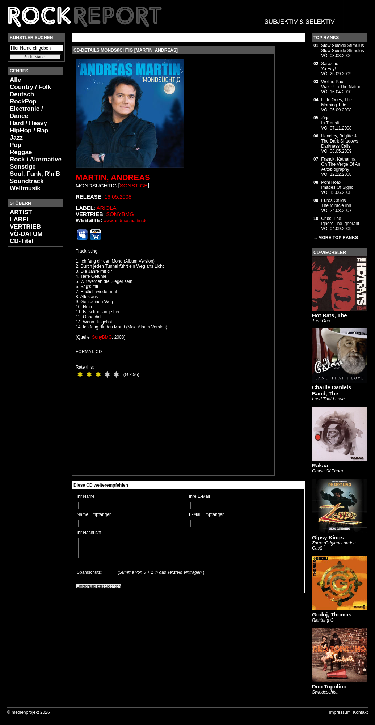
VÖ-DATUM (26, 233)
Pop (15, 144)
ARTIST (21, 212)
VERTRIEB (25, 226)
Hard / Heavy (28, 123)
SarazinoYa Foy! (329, 66)
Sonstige (23, 166)
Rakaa (320, 465)
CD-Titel (21, 241)
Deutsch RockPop (23, 98)
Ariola (107, 208)
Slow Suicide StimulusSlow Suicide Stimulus (342, 48)
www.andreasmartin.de (126, 220)
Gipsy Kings (328, 537)
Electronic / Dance (26, 112)
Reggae (21, 152)
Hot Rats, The (329, 315)
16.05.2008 (117, 197)
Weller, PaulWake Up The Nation (341, 84)
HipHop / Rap (29, 130)
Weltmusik (25, 188)
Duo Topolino (329, 686)
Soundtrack (27, 181)
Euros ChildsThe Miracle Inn (336, 203)
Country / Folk (30, 87)
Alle (15, 79)
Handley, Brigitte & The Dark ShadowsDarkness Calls (339, 141)
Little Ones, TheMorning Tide (336, 102)
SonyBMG (120, 214)
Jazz (16, 137)
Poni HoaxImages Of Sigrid (337, 185)
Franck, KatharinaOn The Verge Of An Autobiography (340, 164)
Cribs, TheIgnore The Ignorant (340, 221)
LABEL (20, 219)
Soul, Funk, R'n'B (35, 173)
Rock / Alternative (36, 159)
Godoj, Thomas (331, 614)
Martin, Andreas (113, 177)
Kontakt (360, 712)
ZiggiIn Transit (330, 120)
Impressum (339, 712)
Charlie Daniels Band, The (331, 390)
